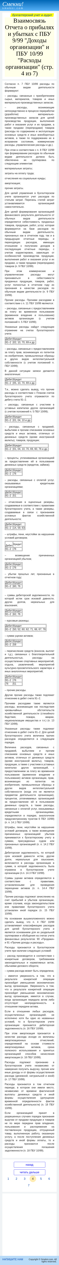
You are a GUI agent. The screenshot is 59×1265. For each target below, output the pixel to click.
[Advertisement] (29, 1224)
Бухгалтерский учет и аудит (32, 15)
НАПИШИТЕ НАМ (12, 1259)
